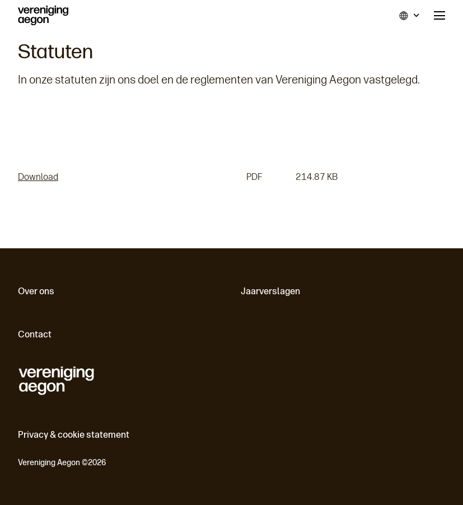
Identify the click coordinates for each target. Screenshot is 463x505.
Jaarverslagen (270, 291)
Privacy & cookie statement (73, 434)
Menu (439, 15)
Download (38, 177)
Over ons (36, 291)
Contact (35, 334)
